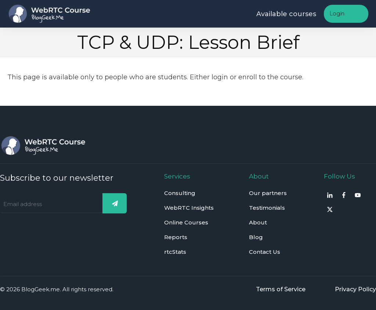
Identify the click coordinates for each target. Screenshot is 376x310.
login (220, 77)
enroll (247, 77)
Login (336, 13)
